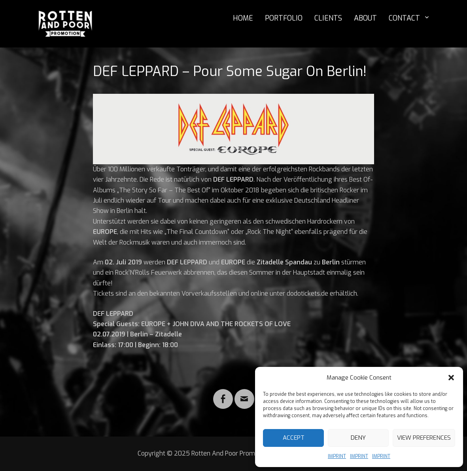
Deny (358, 438)
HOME (243, 18)
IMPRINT (337, 456)
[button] (451, 378)
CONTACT (404, 18)
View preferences (424, 438)
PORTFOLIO (284, 18)
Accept (293, 438)
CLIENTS (328, 18)
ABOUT (365, 18)
